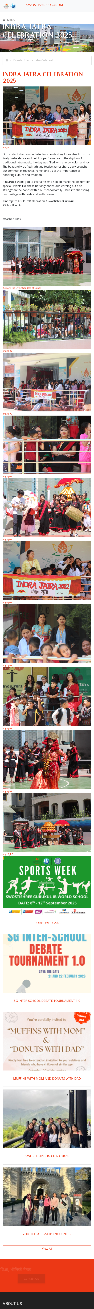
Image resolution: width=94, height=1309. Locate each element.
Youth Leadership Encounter (47, 1234)
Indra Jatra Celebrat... (40, 60)
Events (17, 60)
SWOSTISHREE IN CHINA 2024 (47, 1156)
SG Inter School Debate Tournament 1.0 (47, 1001)
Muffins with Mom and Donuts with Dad (47, 1078)
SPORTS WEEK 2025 (47, 923)
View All (47, 1248)
